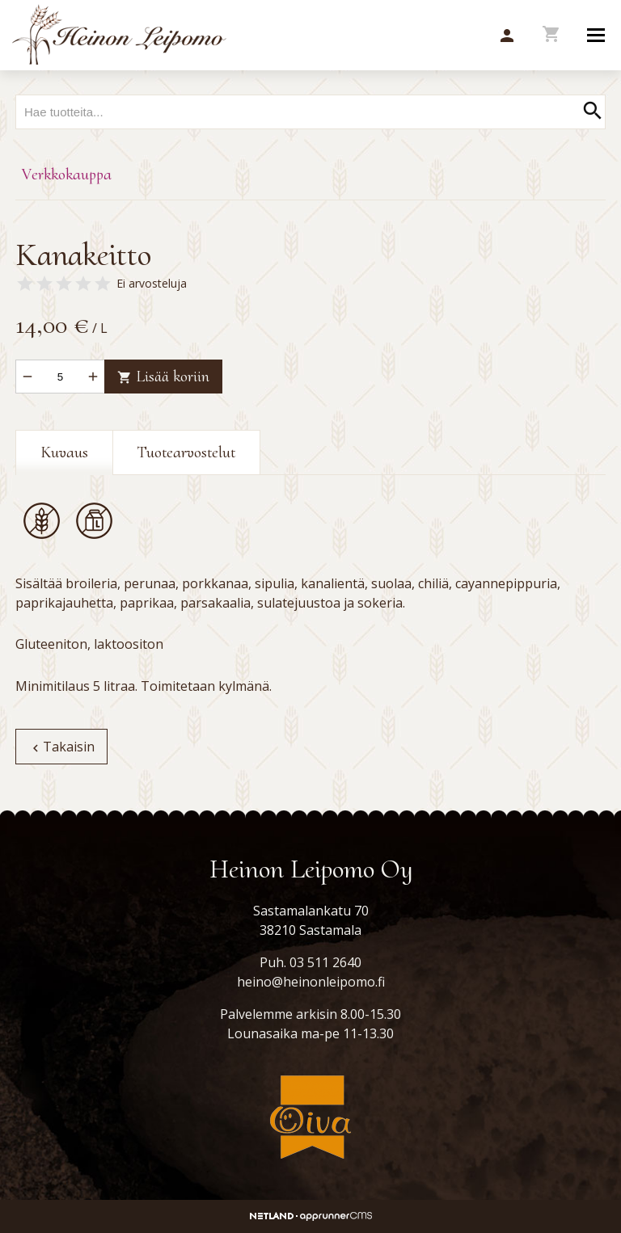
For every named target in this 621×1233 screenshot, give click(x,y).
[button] (507, 36)
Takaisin (61, 746)
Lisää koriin (163, 376)
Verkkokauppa (67, 174)
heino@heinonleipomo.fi (311, 982)
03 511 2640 (325, 962)
